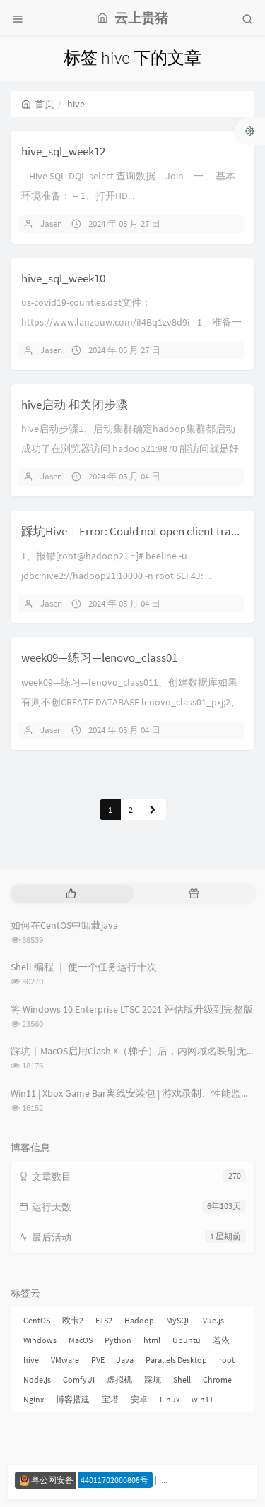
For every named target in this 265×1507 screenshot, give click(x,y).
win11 (202, 1399)
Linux (169, 1399)
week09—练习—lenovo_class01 (99, 657)
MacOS (81, 1340)
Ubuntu (186, 1340)
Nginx (33, 1399)
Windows (40, 1340)
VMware (65, 1359)
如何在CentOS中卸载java (64, 925)
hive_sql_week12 (63, 151)
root (227, 1359)
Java (125, 1359)
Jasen (51, 224)
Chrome (217, 1379)
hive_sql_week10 (63, 278)
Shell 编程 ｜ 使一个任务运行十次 (84, 966)
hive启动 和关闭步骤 (74, 404)
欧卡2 (72, 1320)
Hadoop (139, 1320)
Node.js (37, 1379)
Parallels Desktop (176, 1359)
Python (118, 1340)
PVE (98, 1359)
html (151, 1340)
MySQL (178, 1320)
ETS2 (103, 1320)
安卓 (139, 1399)
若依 (221, 1340)
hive (31, 1359)
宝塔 (110, 1399)
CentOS (36, 1320)
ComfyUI (79, 1379)
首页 (37, 103)
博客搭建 (73, 1399)
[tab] (71, 893)
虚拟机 (119, 1379)
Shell (182, 1379)
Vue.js (213, 1320)
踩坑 (152, 1379)
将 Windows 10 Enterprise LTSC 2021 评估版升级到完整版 (132, 1009)
